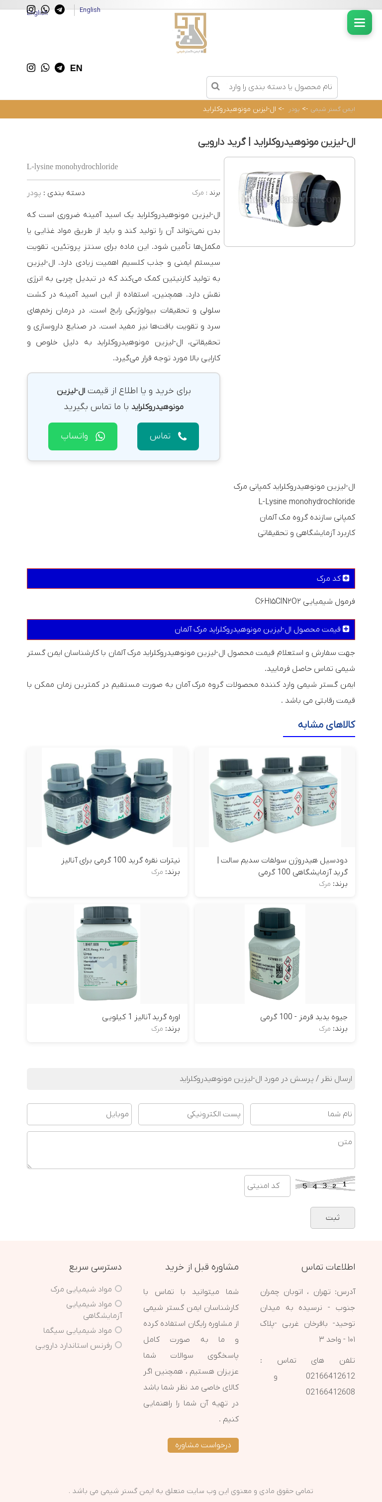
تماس (168, 436)
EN (76, 68)
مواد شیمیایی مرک (81, 1289)
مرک (198, 193)
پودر (294, 109)
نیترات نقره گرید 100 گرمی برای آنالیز (120, 860)
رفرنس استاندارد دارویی (73, 1346)
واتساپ (83, 436)
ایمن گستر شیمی (332, 109)
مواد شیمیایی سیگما (77, 1331)
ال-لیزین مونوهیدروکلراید (239, 109)
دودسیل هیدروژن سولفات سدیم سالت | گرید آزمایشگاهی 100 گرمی (282, 866)
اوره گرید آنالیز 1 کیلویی (141, 1017)
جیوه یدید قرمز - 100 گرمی (304, 1017)
